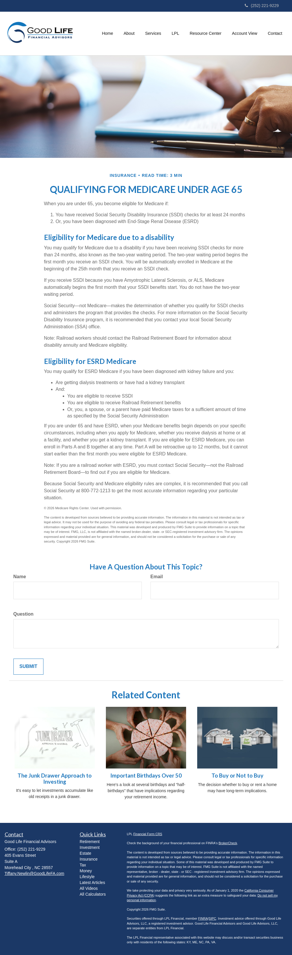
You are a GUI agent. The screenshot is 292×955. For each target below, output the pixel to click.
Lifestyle (87, 876)
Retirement (89, 841)
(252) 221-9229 (262, 5)
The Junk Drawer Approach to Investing (55, 778)
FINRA (203, 918)
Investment (89, 847)
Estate (85, 853)
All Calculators (93, 894)
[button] (129, 33)
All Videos (89, 888)
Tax (83, 865)
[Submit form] (28, 667)
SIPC (212, 918)
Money (86, 870)
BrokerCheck (227, 843)
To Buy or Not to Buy (237, 775)
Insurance (88, 859)
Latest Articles (92, 882)
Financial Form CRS (147, 834)
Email (157, 576)
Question (23, 614)
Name (19, 576)
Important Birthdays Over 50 (146, 775)
